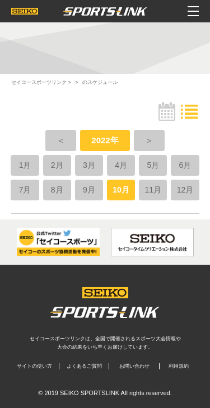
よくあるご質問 (84, 366)
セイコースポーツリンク (39, 82)
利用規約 (179, 366)
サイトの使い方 (34, 366)
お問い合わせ (134, 366)
